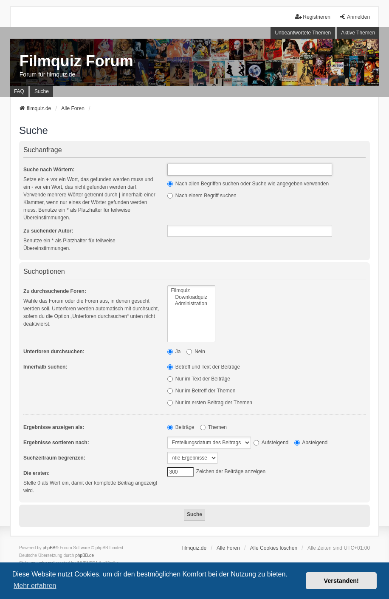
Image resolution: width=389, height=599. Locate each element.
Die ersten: (36, 473)
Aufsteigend (271, 443)
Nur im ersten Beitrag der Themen (210, 403)
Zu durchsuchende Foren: (54, 291)
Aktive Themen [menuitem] (358, 33)
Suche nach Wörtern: (49, 170)
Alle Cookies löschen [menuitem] (273, 548)
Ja (174, 352)
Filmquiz (191, 290)
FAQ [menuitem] (19, 91)
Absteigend (311, 443)
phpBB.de (84, 555)
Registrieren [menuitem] (312, 17)
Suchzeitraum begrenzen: (54, 458)
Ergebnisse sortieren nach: (56, 443)
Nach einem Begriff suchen (202, 196)
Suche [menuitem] (41, 91)
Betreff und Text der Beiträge (203, 367)
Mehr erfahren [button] (35, 585)
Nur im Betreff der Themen (201, 391)
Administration (191, 304)
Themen (213, 427)
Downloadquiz (191, 297)
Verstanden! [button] (341, 580)
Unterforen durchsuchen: (54, 352)
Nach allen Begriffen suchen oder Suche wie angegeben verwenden (248, 184)
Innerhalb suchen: (45, 367)
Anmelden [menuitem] (354, 17)
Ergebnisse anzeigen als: (53, 427)
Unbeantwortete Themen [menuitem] (303, 33)
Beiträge (180, 427)
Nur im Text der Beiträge (199, 379)
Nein (195, 352)
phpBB (49, 547)
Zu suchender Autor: (48, 231)
